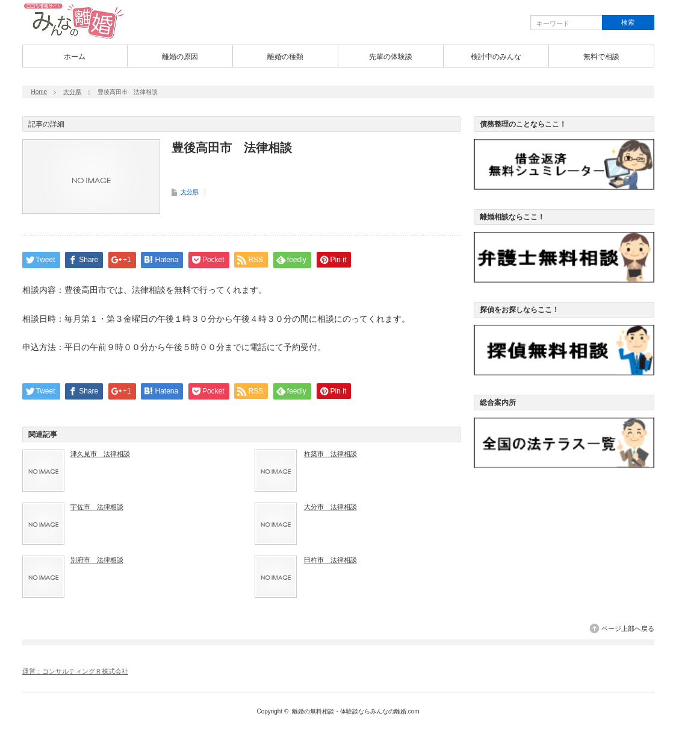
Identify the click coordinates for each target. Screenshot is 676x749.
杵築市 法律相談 (330, 453)
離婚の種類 (285, 56)
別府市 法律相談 (96, 559)
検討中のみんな (496, 56)
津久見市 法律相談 (100, 453)
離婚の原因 (180, 56)
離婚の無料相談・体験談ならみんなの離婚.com (356, 711)
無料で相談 (601, 56)
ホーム (74, 56)
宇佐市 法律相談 (96, 506)
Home (39, 92)
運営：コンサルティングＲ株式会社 (75, 671)
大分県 (72, 92)
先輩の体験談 (390, 56)
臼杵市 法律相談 (330, 559)
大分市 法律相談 (330, 506)
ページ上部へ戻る (627, 628)
